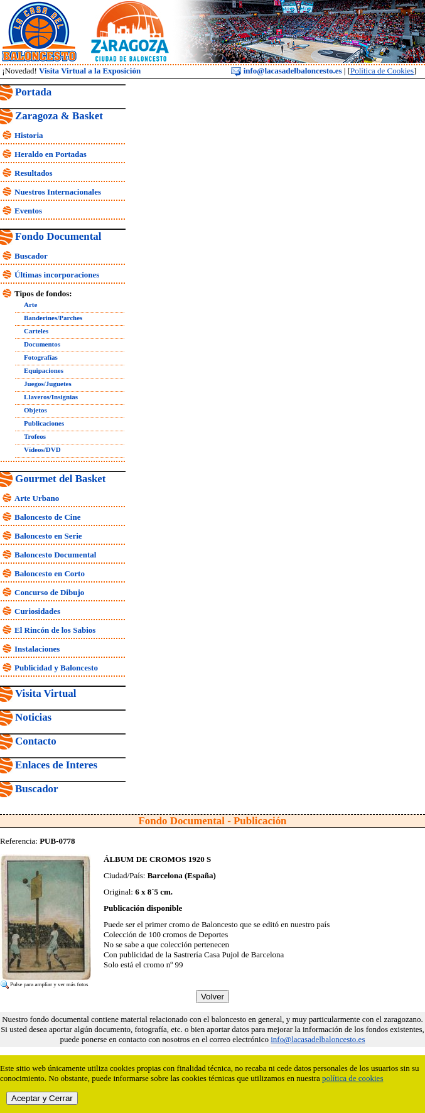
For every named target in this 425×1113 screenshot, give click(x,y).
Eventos (28, 210)
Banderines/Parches (53, 317)
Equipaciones (43, 370)
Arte (30, 304)
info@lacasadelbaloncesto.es (286, 70)
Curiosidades (37, 611)
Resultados (33, 173)
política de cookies (352, 1078)
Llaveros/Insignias (51, 397)
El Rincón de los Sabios (54, 630)
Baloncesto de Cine (47, 517)
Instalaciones (37, 648)
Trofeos (35, 436)
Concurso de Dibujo (49, 592)
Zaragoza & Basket (59, 116)
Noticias (33, 717)
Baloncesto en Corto (49, 573)
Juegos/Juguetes (48, 383)
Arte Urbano (36, 498)
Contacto (35, 741)
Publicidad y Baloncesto (56, 667)
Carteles (36, 331)
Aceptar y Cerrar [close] (42, 1098)
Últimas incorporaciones (56, 274)
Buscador (31, 256)
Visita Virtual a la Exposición (90, 70)
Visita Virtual (45, 693)
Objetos (35, 410)
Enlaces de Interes (56, 765)
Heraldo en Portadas (50, 154)
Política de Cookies (382, 70)
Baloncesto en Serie (48, 535)
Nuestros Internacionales (57, 191)
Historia (28, 135)
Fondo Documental (58, 236)
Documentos (42, 344)
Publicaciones (44, 423)
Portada (33, 92)
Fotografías (41, 357)
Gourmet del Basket (60, 479)
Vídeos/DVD (42, 449)
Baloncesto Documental (55, 554)
